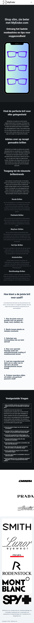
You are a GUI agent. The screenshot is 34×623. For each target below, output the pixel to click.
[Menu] (31, 2)
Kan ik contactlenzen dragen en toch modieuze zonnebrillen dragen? (16, 451)
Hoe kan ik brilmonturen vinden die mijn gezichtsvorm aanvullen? (15, 439)
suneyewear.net (7, 614)
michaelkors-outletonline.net (12, 612)
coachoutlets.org (24, 612)
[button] (17, 406)
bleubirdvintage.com (17, 614)
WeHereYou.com (6, 610)
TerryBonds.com (26, 614)
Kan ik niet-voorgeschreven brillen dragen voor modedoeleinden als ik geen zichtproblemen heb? (17, 435)
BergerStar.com (17, 616)
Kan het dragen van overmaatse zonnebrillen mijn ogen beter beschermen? (17, 443)
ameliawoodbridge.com (26, 610)
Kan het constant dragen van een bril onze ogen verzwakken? (17, 428)
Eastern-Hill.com (15, 610)
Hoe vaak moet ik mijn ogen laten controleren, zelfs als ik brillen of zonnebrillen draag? (16, 447)
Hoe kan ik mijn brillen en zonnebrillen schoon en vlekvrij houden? (17, 455)
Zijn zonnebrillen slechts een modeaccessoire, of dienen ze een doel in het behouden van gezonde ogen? (16, 406)
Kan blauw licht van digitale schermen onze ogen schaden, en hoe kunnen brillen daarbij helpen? (17, 431)
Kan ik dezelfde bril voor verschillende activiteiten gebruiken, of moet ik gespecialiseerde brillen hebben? (17, 459)
